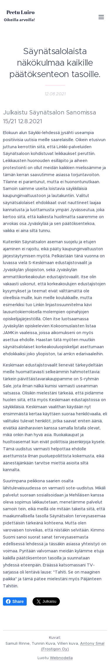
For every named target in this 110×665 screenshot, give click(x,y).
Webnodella (61, 657)
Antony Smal (92, 643)
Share (15, 601)
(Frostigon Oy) (55, 648)
